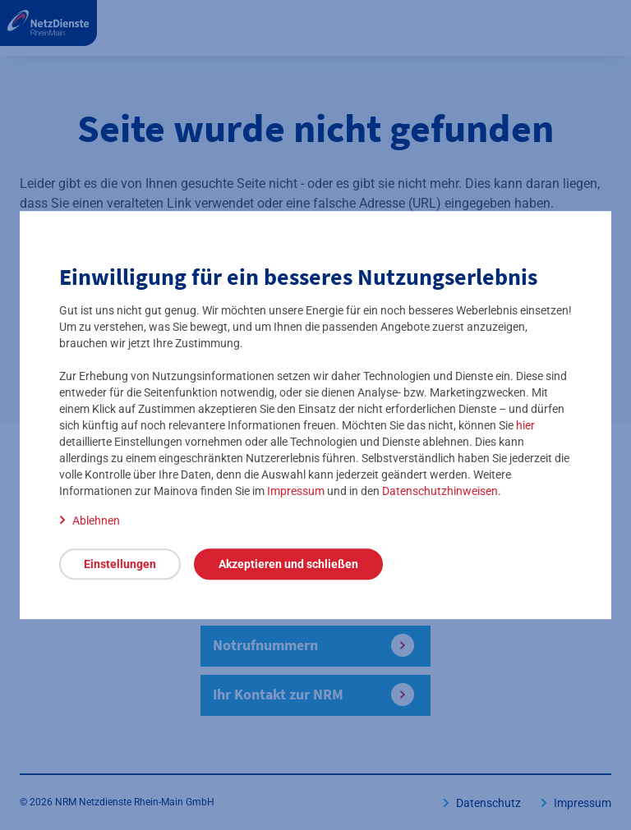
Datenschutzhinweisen (440, 491)
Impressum (296, 491)
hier (525, 425)
